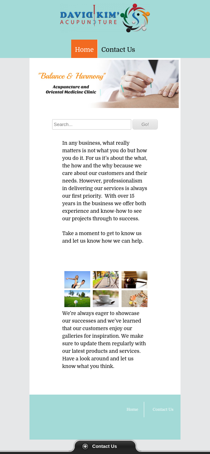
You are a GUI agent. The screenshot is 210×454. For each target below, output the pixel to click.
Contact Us (104, 446)
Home (84, 49)
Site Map (45, 421)
